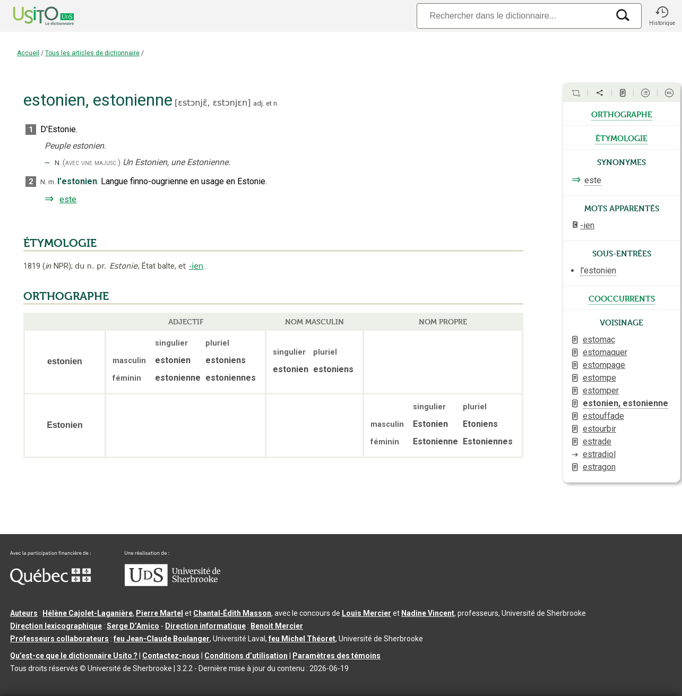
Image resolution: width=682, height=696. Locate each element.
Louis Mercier (366, 613)
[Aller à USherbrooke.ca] (172, 583)
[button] (662, 16)
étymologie (621, 137)
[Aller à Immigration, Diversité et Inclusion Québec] (50, 582)
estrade (597, 441)
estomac (599, 339)
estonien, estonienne (625, 403)
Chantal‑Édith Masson (232, 613)
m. (52, 182)
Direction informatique (205, 626)
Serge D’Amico (133, 626)
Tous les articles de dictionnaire (92, 53)
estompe (599, 378)
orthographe (621, 113)
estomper (601, 390)
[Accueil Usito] (32, 16)
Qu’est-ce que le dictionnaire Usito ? (73, 655)
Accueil (28, 53)
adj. (258, 103)
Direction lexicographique (56, 626)
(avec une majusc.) (91, 162)
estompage (604, 365)
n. (276, 103)
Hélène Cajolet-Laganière (87, 613)
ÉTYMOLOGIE (60, 243)
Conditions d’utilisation (246, 655)
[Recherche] (513, 16)
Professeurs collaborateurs (59, 638)
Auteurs (24, 613)
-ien (196, 266)
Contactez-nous (171, 655)
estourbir (599, 429)
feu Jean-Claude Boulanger (162, 638)
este (67, 199)
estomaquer (605, 352)
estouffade (603, 416)
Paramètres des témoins (336, 655)
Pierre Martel (159, 613)
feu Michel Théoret (302, 638)
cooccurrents (622, 297)
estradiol (599, 454)
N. (58, 163)
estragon (599, 467)
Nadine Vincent (427, 613)
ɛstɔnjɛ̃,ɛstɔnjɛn (212, 103)
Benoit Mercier (277, 626)
